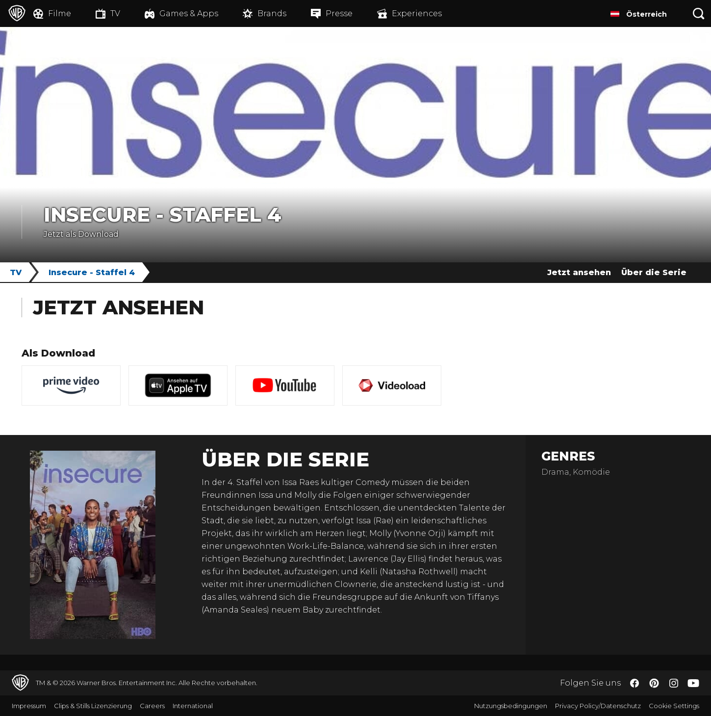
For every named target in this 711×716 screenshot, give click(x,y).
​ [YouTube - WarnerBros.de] (693, 683)
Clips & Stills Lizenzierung (93, 706)
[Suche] (698, 13)
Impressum (29, 706)
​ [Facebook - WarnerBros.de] (634, 683)
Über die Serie (653, 272)
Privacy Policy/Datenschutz (598, 706)
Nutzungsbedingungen (510, 706)
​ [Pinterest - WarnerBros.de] (654, 683)
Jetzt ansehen (579, 272)
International (193, 706)
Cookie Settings (674, 706)
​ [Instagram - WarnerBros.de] (674, 683)
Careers (152, 706)
